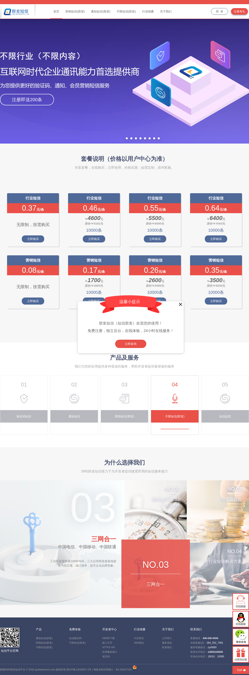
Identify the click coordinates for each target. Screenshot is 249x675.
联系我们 (167, 647)
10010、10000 (216, 656)
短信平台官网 (9, 650)
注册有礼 (239, 11)
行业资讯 (139, 638)
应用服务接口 (109, 651)
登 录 (219, 11)
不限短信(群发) (44, 647)
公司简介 (167, 638)
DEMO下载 (108, 638)
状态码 (106, 656)
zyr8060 (212, 647)
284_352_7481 (215, 642)
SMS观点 (139, 642)
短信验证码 (75, 638)
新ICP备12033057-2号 (78, 669)
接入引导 (107, 642)
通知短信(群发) (44, 638)
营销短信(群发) (44, 642)
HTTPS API (108, 647)
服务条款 (167, 642)
